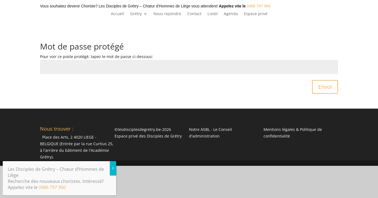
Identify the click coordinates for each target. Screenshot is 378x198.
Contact (194, 14)
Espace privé (255, 14)
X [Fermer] (113, 168)
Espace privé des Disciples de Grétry (148, 136)
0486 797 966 (258, 6)
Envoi (325, 86)
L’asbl (212, 14)
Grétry (136, 14)
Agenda (231, 14)
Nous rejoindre (167, 14)
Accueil (117, 14)
